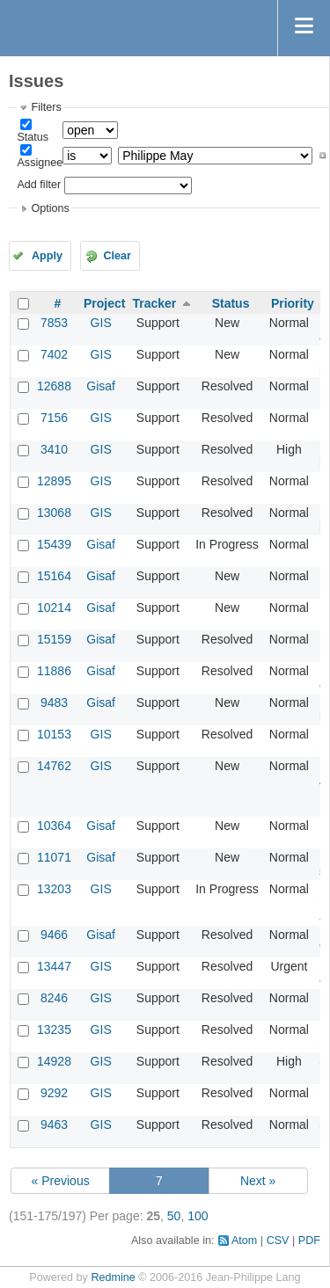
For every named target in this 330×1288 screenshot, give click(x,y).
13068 (54, 513)
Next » (257, 1181)
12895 (54, 481)
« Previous (61, 1181)
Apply (47, 256)
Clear (117, 256)
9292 (54, 1093)
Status (32, 137)
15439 (54, 544)
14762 (54, 766)
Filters (46, 107)
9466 (54, 935)
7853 (54, 323)
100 (197, 1216)
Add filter (39, 184)
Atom (244, 1240)
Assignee (39, 162)
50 (174, 1216)
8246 (54, 998)
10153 (54, 734)
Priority (292, 303)
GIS (101, 323)
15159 (54, 639)
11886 (54, 671)
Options (50, 208)
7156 (54, 418)
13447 (54, 966)
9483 (54, 702)
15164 (54, 576)
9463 (54, 1124)
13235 (54, 1029)
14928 (54, 1061)
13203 (54, 889)
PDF (309, 1240)
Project (104, 303)
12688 (54, 386)
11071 (54, 857)
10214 (54, 607)
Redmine (113, 1277)
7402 (54, 354)
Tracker (154, 303)
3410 (54, 449)
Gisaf (100, 386)
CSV (278, 1240)
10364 (54, 826)
